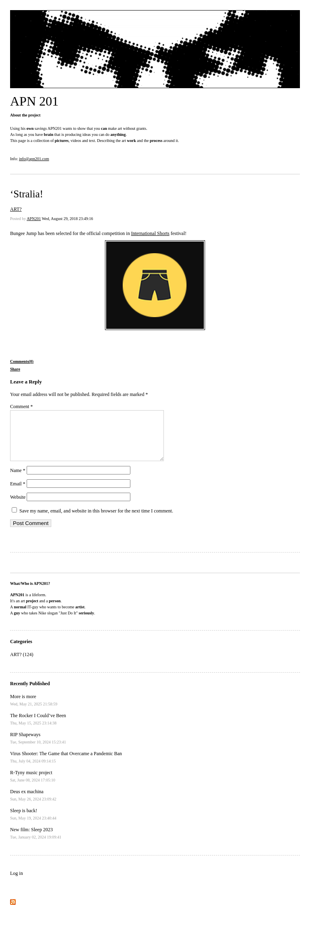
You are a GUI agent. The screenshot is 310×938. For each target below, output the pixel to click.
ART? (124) (22, 664)
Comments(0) (22, 361)
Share (15, 369)
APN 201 (34, 101)
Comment (21, 406)
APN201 (34, 218)
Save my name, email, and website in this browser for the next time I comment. (96, 520)
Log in (16, 883)
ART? (16, 209)
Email (17, 493)
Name (17, 480)
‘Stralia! (26, 193)
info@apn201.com (34, 159)
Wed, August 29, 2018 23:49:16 (67, 218)
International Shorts (150, 233)
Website (17, 507)
